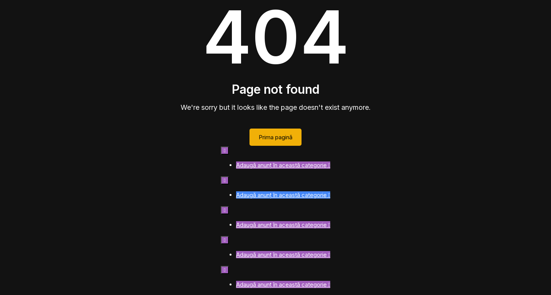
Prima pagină (275, 137)
